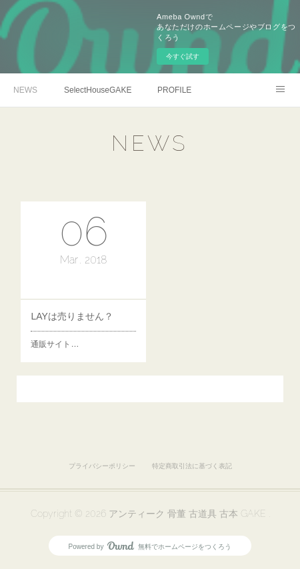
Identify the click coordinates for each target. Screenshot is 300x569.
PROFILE (174, 90)
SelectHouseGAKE (97, 90)
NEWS (25, 90)
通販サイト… (55, 344)
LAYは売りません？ (72, 316)
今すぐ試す (182, 56)
